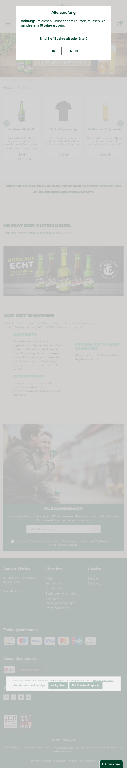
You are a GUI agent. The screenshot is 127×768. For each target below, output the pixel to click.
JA (53, 51)
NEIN (74, 51)
